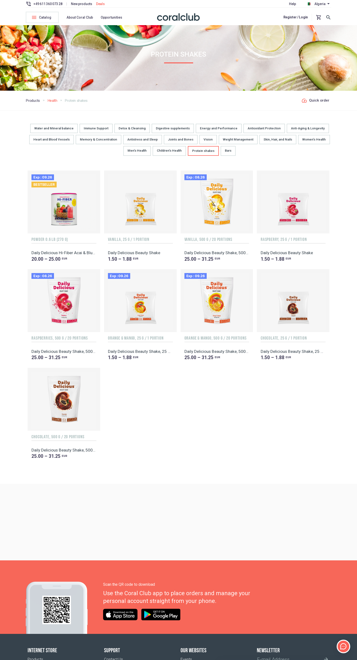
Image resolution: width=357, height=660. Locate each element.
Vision (208, 142)
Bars (228, 153)
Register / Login (295, 17)
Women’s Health (314, 142)
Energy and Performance (218, 131)
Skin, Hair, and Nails (278, 142)
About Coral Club (80, 17)
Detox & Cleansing (132, 131)
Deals (100, 4)
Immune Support (96, 131)
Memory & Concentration (98, 142)
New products (81, 4)
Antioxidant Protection (264, 131)
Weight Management (238, 142)
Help (292, 4)
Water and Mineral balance (54, 131)
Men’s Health (137, 153)
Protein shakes (203, 154)
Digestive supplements (173, 131)
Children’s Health (169, 153)
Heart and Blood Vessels (51, 142)
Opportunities (111, 17)
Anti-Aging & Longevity (308, 131)
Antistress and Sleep (142, 142)
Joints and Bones (180, 142)
